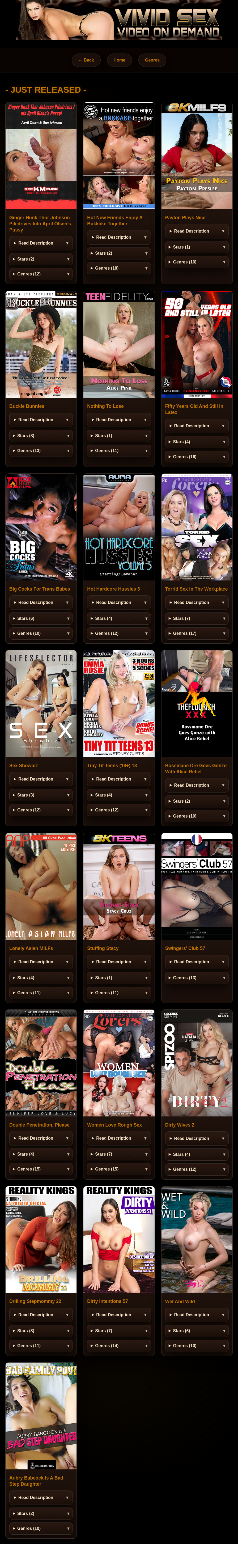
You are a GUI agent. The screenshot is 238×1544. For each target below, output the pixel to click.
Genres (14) (106, 1345)
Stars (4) (181, 442)
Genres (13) (29, 450)
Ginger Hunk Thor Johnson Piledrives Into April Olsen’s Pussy (40, 224)
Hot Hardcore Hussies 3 (113, 589)
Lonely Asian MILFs (31, 948)
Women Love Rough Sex (114, 1125)
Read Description (35, 243)
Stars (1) (181, 247)
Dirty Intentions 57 (107, 1301)
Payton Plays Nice (185, 217)
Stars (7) (181, 618)
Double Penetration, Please (39, 1125)
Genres (152, 60)
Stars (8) (25, 435)
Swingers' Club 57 (185, 948)
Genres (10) (185, 262)
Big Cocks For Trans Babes (39, 589)
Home (119, 60)
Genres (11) (106, 450)
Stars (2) (25, 259)
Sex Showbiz (23, 765)
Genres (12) (29, 274)
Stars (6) (25, 618)
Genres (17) (185, 633)
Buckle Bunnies (26, 406)
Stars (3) (25, 795)
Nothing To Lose (105, 406)
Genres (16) (185, 456)
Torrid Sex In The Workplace (196, 589)
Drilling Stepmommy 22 (35, 1301)
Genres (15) (29, 1169)
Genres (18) (106, 268)
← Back (86, 60)
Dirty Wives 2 (179, 1125)
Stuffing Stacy (102, 948)
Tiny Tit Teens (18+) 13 (112, 765)
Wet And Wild (180, 1301)
